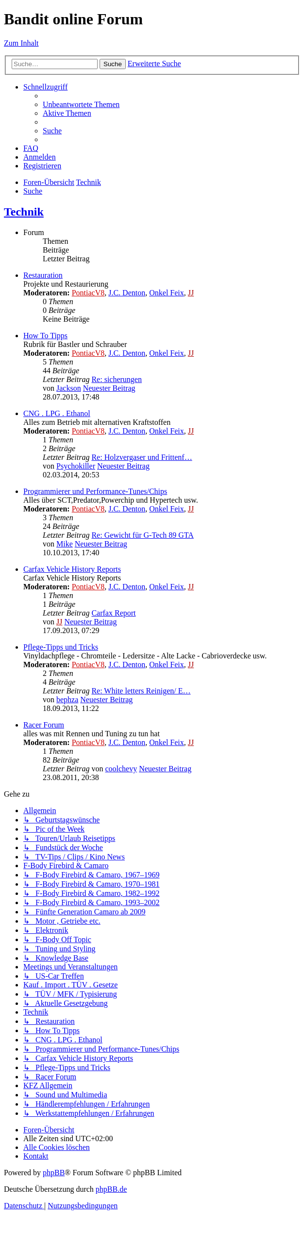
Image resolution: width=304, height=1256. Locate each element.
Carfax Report (113, 613)
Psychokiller (75, 466)
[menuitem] (81, 104)
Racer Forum (43, 725)
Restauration (43, 275)
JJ (191, 293)
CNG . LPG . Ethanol (56, 413)
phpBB (54, 1172)
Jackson (68, 388)
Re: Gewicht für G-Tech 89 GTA (142, 535)
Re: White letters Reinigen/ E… (140, 691)
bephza (67, 699)
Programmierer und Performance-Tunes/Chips (95, 491)
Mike (64, 544)
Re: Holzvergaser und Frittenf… (141, 457)
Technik (24, 211)
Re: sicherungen (116, 379)
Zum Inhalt (21, 43)
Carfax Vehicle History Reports (72, 569)
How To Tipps (45, 335)
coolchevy (121, 769)
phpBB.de (111, 1189)
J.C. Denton (126, 293)
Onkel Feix (166, 293)
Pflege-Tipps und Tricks (60, 647)
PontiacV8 (88, 293)
